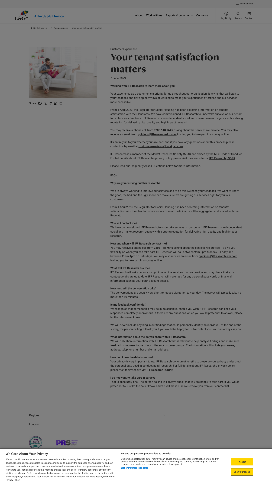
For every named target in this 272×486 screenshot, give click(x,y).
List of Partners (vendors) (134, 468)
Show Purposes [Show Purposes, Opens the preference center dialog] (242, 472)
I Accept (242, 462)
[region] (136, 467)
